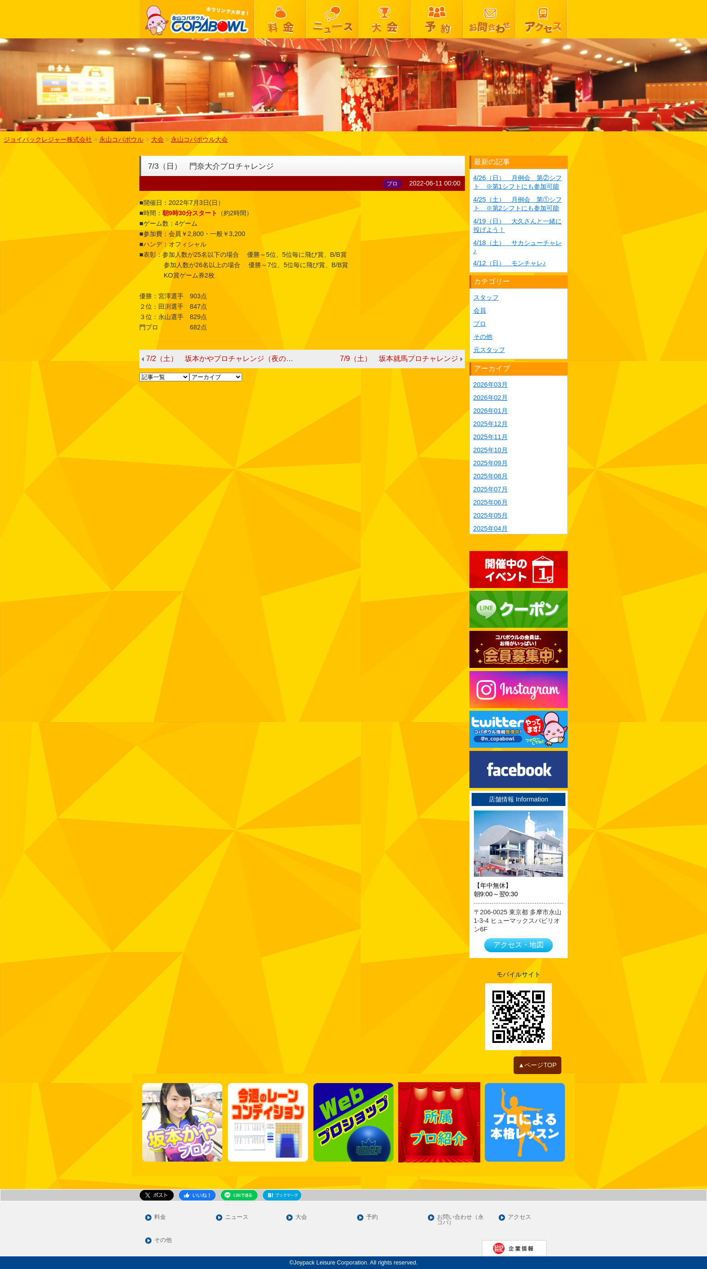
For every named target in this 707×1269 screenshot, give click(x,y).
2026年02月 (490, 397)
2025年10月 (490, 450)
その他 (482, 336)
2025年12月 (490, 423)
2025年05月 (490, 515)
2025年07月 (490, 489)
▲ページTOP (537, 1065)
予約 (372, 1217)
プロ (479, 323)
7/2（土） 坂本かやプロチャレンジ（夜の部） (223, 358)
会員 (479, 310)
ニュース (236, 1217)
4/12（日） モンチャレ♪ (509, 263)
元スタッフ (489, 349)
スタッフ (486, 297)
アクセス (519, 1217)
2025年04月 (490, 528)
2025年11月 (490, 436)
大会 (301, 1217)
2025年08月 (490, 476)
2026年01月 (490, 410)
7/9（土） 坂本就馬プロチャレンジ (399, 358)
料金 (160, 1217)
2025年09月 (490, 463)
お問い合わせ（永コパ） (460, 1220)
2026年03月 (490, 384)
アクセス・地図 (518, 945)
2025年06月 (490, 502)
